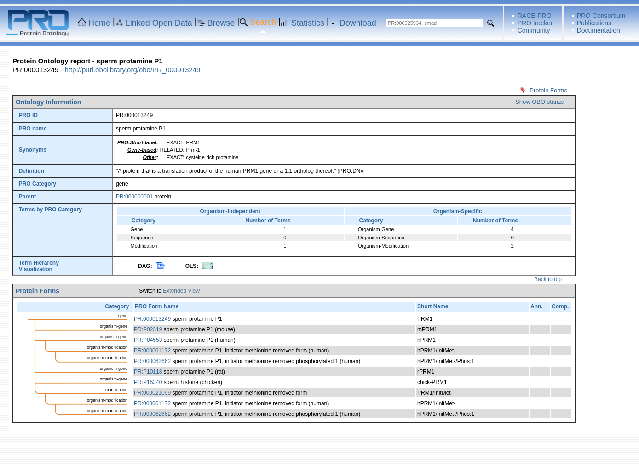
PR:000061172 (152, 350)
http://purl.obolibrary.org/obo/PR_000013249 (132, 70)
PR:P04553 (148, 340)
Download (358, 23)
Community (534, 30)
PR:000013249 (152, 319)
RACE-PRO (535, 15)
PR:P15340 (148, 382)
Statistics (307, 23)
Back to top (548, 279)
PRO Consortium (601, 15)
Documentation (598, 30)
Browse (221, 23)
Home (99, 23)
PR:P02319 (148, 329)
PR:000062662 (152, 361)
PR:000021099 (152, 393)
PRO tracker (535, 23)
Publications (594, 23)
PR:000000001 (134, 196)
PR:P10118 (148, 372)
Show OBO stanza (539, 101)
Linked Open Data (159, 23)
